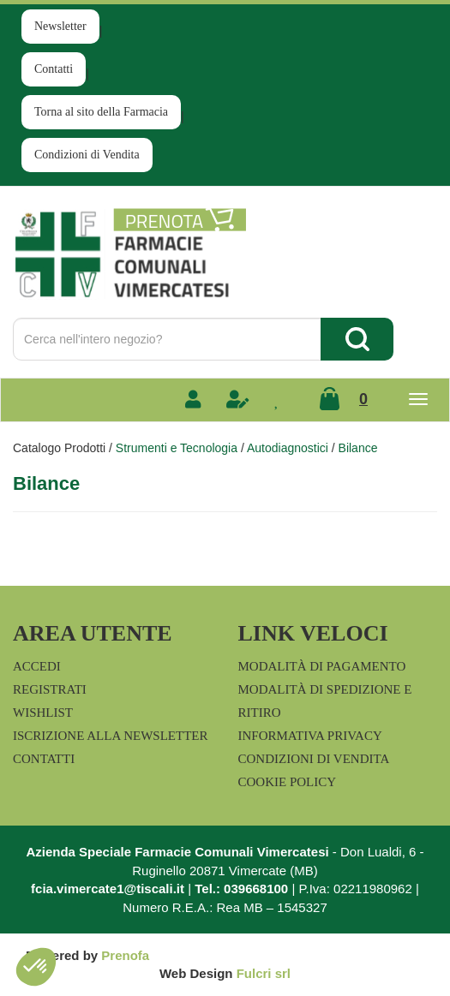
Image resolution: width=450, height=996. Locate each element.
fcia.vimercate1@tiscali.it (107, 888)
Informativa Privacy (310, 736)
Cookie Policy (287, 782)
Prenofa (125, 955)
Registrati (50, 689)
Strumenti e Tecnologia (176, 448)
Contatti (53, 69)
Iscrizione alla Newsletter (110, 736)
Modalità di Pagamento (322, 666)
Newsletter (60, 26)
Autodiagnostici (287, 448)
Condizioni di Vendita (87, 154)
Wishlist (43, 712)
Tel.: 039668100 (241, 888)
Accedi (37, 666)
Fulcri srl (264, 973)
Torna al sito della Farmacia (101, 111)
